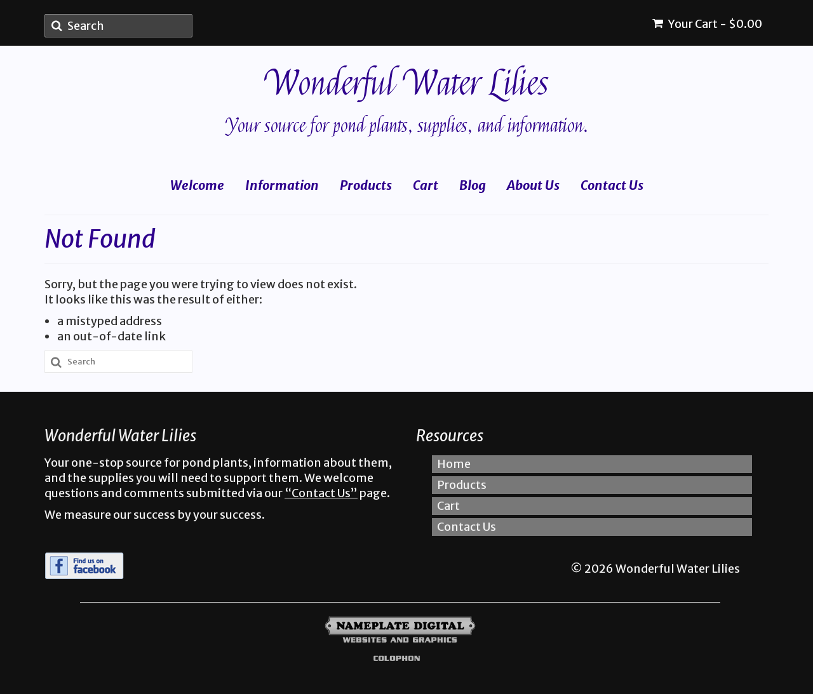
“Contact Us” (321, 493)
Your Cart (707, 24)
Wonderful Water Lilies (407, 83)
